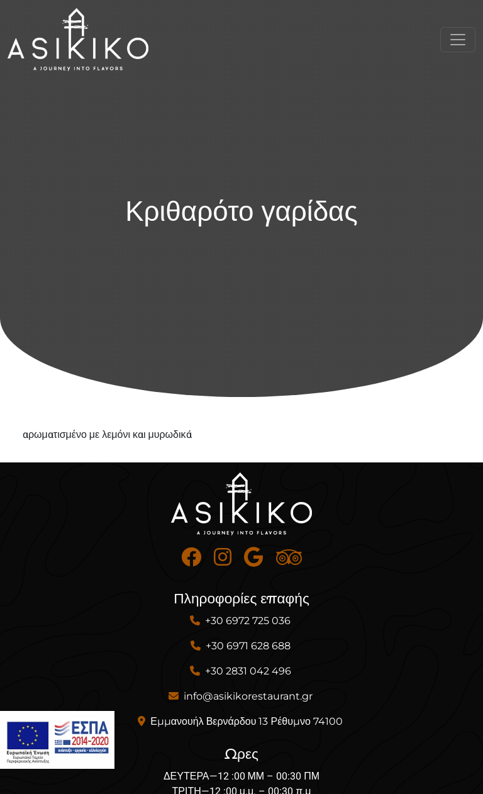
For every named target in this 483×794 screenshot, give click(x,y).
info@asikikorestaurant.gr (248, 696)
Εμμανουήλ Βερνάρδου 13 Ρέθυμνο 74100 (246, 721)
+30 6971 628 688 (248, 646)
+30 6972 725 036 (248, 621)
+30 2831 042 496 (248, 671)
